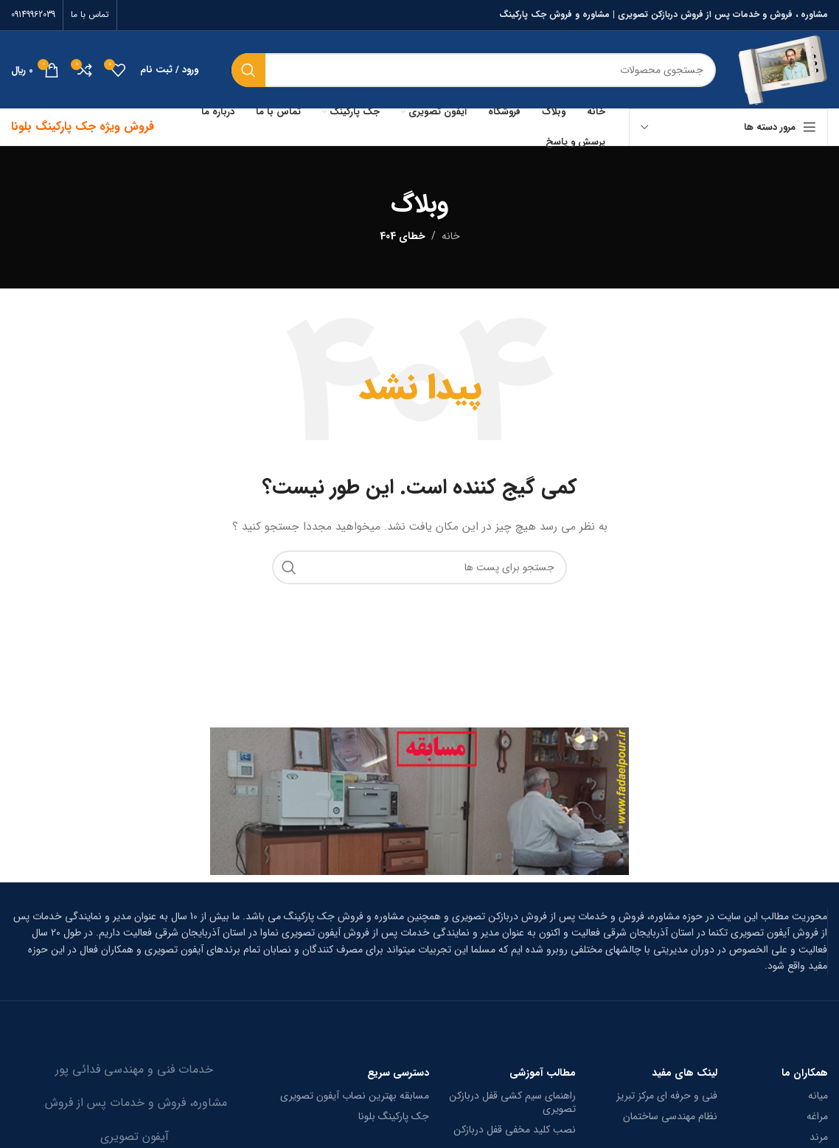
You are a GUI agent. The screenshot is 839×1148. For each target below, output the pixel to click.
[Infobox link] (419, 941)
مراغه (817, 1116)
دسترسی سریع (398, 1073)
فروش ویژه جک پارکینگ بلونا (82, 126)
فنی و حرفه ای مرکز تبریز (666, 1096)
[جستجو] (473, 70)
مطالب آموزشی (542, 1073)
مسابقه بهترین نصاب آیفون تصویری (354, 1096)
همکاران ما (804, 1073)
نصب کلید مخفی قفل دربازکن (514, 1129)
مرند (819, 1137)
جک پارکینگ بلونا (393, 1116)
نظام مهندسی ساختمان (670, 1116)
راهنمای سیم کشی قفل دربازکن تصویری (512, 1102)
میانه (818, 1096)
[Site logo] (783, 69)
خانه (451, 236)
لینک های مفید (684, 1073)
